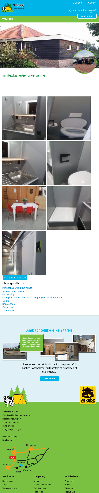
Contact (91, 2)
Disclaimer (7, 440)
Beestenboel (8, 304)
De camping (8, 294)
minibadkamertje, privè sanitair (17, 288)
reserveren (87, 16)
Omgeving (7, 307)
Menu (7, 19)
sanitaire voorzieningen (14, 291)
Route (77, 2)
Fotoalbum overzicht (15, 277)
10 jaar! (6, 300)
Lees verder (49, 378)
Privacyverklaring (9, 437)
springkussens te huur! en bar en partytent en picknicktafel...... (34, 297)
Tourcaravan (8, 310)
